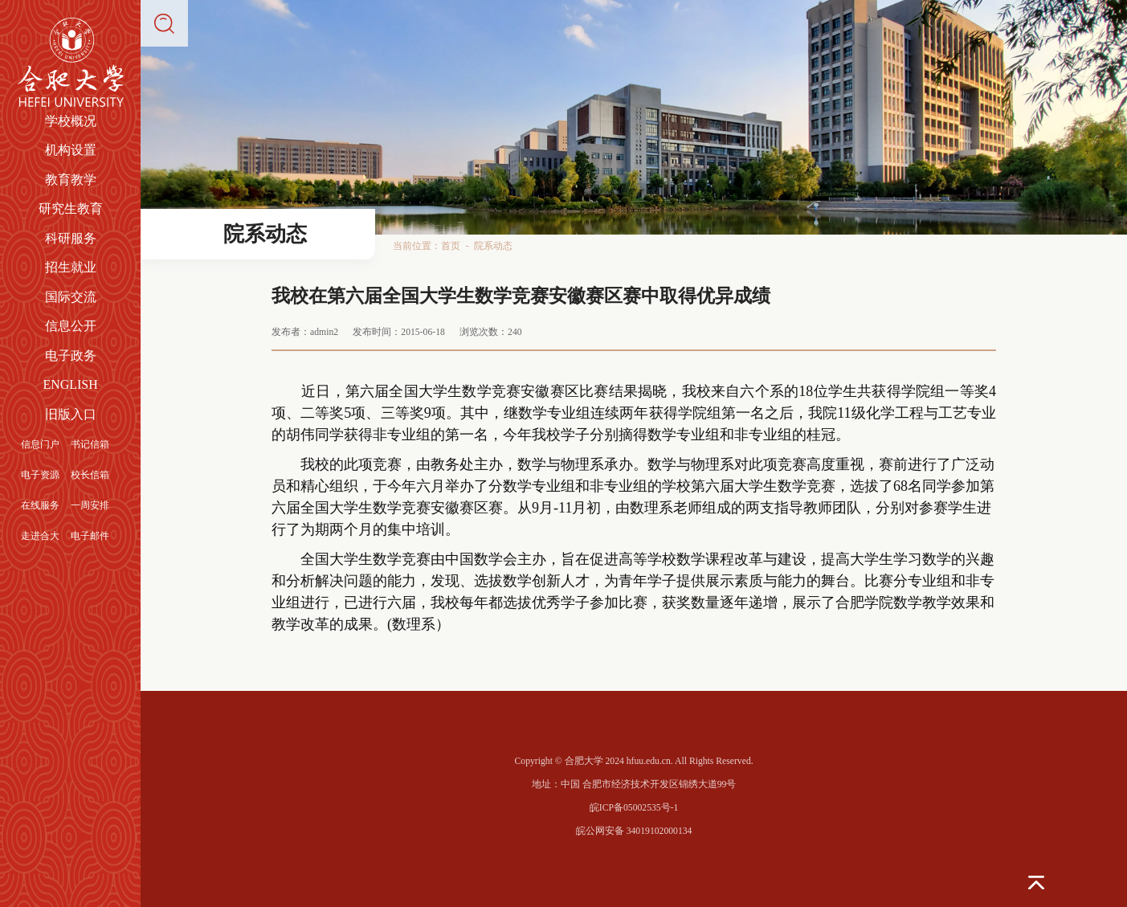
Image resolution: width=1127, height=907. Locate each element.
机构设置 (70, 150)
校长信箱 (90, 474)
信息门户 (40, 444)
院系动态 (493, 246)
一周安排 (90, 505)
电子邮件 (90, 535)
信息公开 (70, 326)
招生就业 (70, 267)
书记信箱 (90, 444)
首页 (450, 246)
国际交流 (70, 297)
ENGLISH (70, 384)
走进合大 (40, 535)
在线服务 (40, 505)
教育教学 (70, 179)
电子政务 (70, 355)
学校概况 (70, 121)
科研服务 (70, 238)
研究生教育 (71, 208)
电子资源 (40, 474)
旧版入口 (70, 414)
